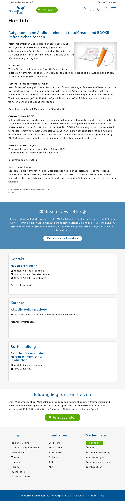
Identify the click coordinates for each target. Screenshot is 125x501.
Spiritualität (55, 452)
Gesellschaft (55, 442)
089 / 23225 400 (22, 274)
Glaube (15, 467)
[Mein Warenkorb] (106, 9)
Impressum (27, 495)
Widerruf (93, 495)
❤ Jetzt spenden (47, 10)
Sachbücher (18, 452)
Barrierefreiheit (76, 495)
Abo (51, 467)
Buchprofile (18, 471)
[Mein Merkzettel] (99, 9)
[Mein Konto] (92, 9)
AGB (102, 495)
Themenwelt (18, 462)
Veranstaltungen (95, 457)
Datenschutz (42, 495)
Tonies (15, 457)
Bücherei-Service (21, 476)
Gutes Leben (56, 447)
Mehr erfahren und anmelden (62, 238)
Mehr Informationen (22, 321)
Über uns (91, 447)
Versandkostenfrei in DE (23, 2)
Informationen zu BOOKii (22, 160)
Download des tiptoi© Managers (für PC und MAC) (37, 109)
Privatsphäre (58, 495)
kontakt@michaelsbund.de (29, 270)
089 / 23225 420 (22, 368)
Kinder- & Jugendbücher (25, 447)
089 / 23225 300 (22, 278)
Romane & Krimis (21, 442)
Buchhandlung (94, 467)
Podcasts (54, 457)
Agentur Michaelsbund (99, 462)
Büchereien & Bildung (98, 452)
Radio (52, 462)
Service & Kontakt (107, 2)
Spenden (94, 442)
